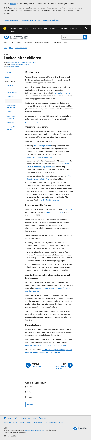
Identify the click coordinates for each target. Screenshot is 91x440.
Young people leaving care (11, 117)
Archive (15, 422)
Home (5, 48)
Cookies (29, 422)
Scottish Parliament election (19, 28)
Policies (11, 48)
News (19, 42)
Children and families (13, 66)
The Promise (67, 209)
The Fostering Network (42, 146)
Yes (30, 387)
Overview (8, 73)
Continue (30, 404)
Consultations (56, 42)
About (5, 42)
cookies (13, 4)
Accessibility (7, 422)
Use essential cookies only (31, 20)
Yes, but (32, 397)
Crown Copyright (38, 422)
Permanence (11, 122)
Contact (22, 422)
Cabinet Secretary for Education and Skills (19, 62)
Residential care (12, 92)
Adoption (9, 112)
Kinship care (10, 96)
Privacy (61, 422)
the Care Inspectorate (62, 93)
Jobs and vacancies (51, 422)
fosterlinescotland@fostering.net (39, 157)
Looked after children (21, 48)
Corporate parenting (10, 87)
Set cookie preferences (52, 20)
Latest (7, 77)
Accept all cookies (11, 20)
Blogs (65, 42)
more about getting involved (48, 200)
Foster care (10, 101)
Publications (28, 42)
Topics (12, 42)
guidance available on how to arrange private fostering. (46, 345)
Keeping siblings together (12, 128)
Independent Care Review (53, 212)
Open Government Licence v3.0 (34, 430)
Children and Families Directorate (20, 64)
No (30, 392)
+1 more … (35, 62)
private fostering (31, 122)
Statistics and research (42, 42)
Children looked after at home (11, 106)
